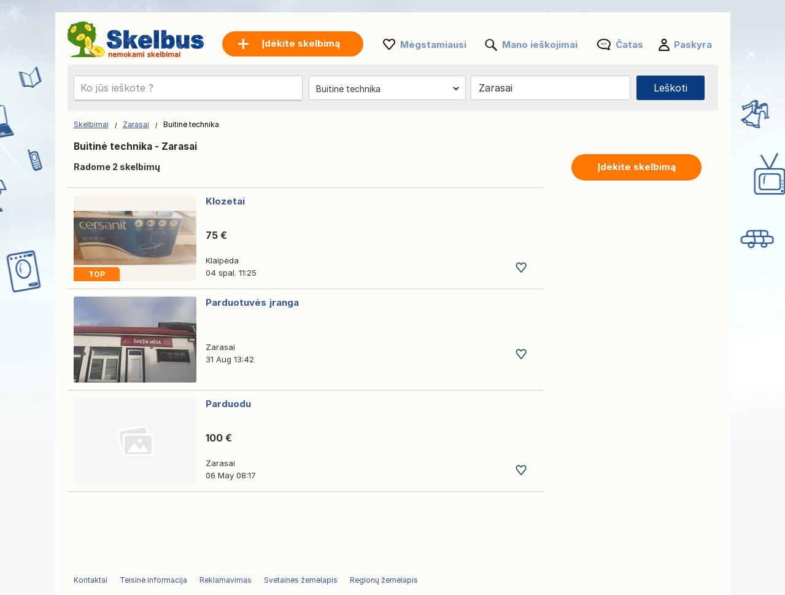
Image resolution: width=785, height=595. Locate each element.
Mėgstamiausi (433, 44)
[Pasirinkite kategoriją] (387, 88)
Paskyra (693, 44)
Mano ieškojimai (540, 44)
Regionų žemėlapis (384, 580)
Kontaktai (90, 580)
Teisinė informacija (153, 580)
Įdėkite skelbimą (636, 167)
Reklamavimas (225, 580)
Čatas (629, 44)
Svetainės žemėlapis (301, 580)
